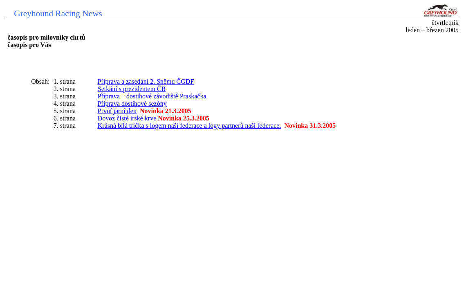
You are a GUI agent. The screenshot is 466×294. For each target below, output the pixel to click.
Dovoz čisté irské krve (127, 118)
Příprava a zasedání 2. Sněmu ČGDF (146, 81)
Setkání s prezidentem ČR (132, 88)
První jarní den (117, 110)
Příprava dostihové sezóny (132, 103)
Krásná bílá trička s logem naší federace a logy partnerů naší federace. (189, 125)
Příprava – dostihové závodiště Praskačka (152, 96)
